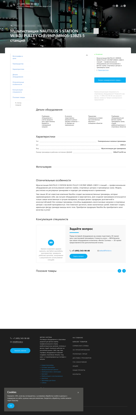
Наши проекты (79, 370)
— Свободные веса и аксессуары (50, 372)
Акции (75, 366)
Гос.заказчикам (80, 362)
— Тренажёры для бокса (48, 380)
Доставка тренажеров (82, 358)
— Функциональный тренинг (49, 369)
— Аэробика (44, 378)
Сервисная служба (81, 346)
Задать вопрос (78, 256)
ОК (11, 406)
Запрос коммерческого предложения (112, 80)
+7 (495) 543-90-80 (27, 3)
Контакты (77, 374)
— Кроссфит (44, 374)
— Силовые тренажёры (47, 367)
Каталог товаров (80, 342)
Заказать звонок (20, 351)
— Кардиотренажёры (47, 365)
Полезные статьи (80, 354)
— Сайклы (43, 382)
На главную (78, 338)
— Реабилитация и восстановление (51, 376)
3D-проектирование (81, 350)
